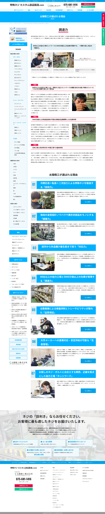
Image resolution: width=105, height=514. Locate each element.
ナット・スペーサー (18, 100)
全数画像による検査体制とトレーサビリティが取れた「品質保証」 (19, 322)
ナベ (14, 172)
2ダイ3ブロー (15, 267)
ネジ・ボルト (16, 57)
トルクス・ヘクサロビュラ (19, 184)
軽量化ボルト (17, 66)
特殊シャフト (17, 133)
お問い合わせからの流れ (18, 349)
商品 (18, 232)
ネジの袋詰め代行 (16, 287)
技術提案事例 (18, 340)
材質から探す (73, 474)
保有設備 (18, 344)
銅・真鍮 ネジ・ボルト (19, 221)
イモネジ (16, 86)
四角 (14, 188)
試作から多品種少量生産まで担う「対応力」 (19, 310)
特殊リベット (17, 130)
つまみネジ (17, 83)
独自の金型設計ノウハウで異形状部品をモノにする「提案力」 (19, 305)
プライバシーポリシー (88, 478)
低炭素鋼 (15, 215)
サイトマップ (86, 481)
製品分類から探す (74, 470)
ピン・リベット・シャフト (19, 123)
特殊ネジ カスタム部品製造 (27, 5)
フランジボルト (18, 69)
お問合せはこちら (88, 4)
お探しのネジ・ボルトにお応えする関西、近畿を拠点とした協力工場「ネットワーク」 (19, 333)
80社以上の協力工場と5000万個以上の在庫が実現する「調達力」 (19, 316)
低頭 (14, 181)
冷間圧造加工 (15, 264)
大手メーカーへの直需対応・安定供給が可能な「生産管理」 (19, 327)
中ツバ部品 (17, 142)
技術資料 (103, 37)
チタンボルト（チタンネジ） (19, 236)
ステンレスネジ (17, 207)
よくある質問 (86, 467)
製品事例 (72, 467)
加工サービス (18, 260)
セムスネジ (17, 72)
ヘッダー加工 (15, 278)
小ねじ (16, 92)
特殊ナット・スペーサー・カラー (20, 117)
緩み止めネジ (17, 77)
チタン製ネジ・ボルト (19, 212)
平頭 (14, 175)
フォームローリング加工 (18, 284)
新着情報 (18, 358)
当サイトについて (18, 293)
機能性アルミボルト (17, 242)
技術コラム (42, 476)
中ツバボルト (17, 75)
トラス (15, 169)
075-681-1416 (71, 4)
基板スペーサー (18, 113)
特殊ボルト (17, 95)
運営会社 (18, 353)
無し (14, 199)
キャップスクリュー (19, 80)
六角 (14, 164)
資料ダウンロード (23, 489)
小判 (14, 193)
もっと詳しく (85, 202)
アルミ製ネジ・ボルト (19, 209)
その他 (15, 138)
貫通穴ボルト (17, 60)
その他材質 (16, 224)
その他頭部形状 (17, 196)
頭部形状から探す (74, 472)
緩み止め (14, 275)
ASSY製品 (16, 148)
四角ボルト (17, 89)
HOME (41, 467)
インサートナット (19, 106)
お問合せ (103, 21)
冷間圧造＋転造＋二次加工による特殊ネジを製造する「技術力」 (19, 298)
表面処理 (14, 273)
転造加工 (14, 281)
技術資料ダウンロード (88, 6)
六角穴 (15, 166)
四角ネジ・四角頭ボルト (18, 248)
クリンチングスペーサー (20, 110)
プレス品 (16, 150)
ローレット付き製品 (19, 145)
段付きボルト (17, 63)
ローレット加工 (16, 270)
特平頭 (15, 178)
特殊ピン (16, 127)
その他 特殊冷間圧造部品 (19, 154)
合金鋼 (15, 218)
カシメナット (17, 103)
